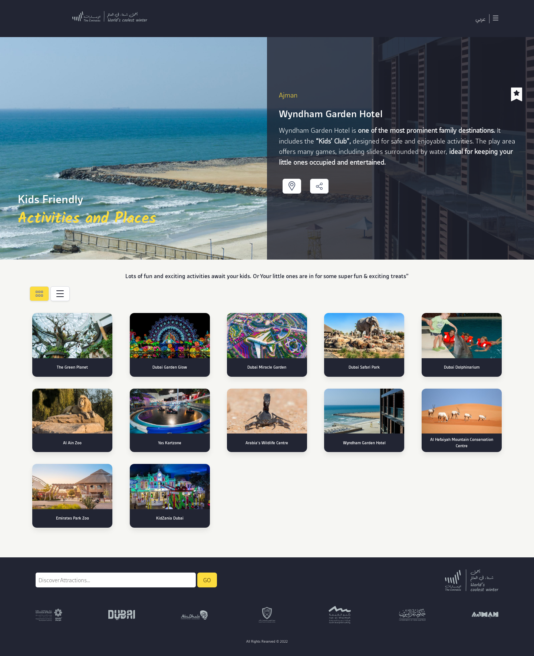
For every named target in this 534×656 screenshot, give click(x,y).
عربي (480, 18)
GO (207, 580)
